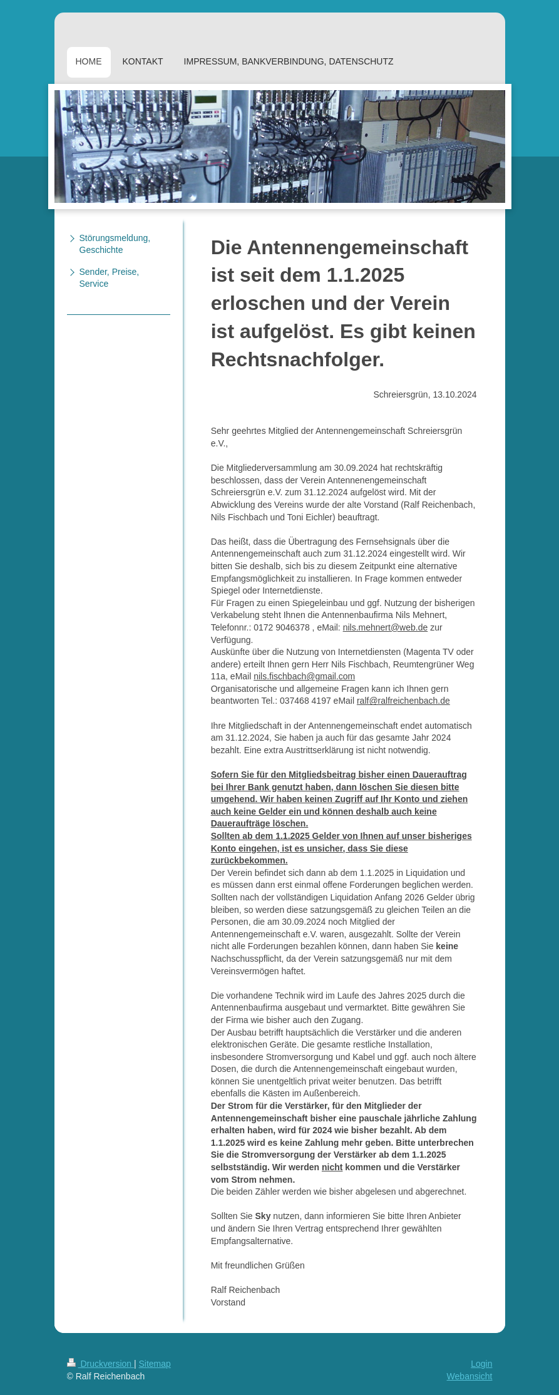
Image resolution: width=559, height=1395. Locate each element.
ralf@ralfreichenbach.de (403, 701)
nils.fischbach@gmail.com (304, 676)
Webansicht (470, 1376)
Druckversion (100, 1364)
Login (481, 1364)
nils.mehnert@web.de (385, 627)
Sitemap (155, 1364)
